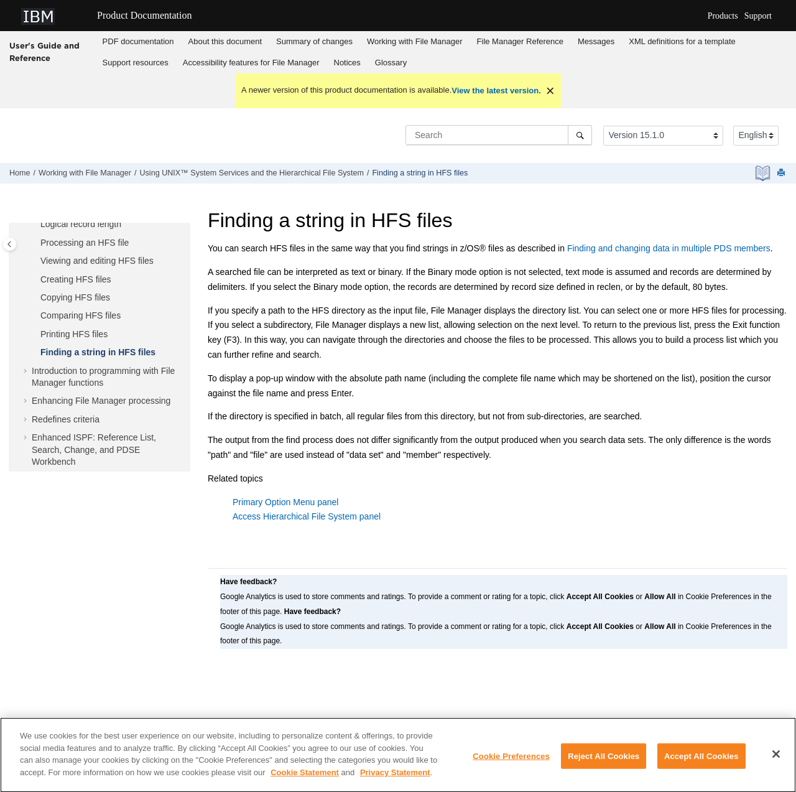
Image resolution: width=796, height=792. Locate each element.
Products (723, 16)
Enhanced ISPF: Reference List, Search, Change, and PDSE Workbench (94, 449)
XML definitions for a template (682, 41)
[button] (35, 224)
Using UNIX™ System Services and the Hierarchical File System (251, 173)
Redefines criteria (66, 419)
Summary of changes (314, 41)
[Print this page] (782, 173)
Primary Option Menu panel (285, 502)
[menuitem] (138, 41)
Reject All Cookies (603, 761)
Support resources (136, 62)
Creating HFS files (75, 279)
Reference (520, 41)
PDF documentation (138, 41)
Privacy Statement (395, 778)
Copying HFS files (75, 297)
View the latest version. (496, 90)
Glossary (391, 62)
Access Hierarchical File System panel (307, 516)
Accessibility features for (251, 62)
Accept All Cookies (701, 761)
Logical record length (80, 224)
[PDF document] (764, 173)
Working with (415, 41)
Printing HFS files (74, 334)
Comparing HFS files (80, 315)
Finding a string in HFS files (420, 173)
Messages (596, 41)
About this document (225, 41)
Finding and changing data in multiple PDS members (669, 248)
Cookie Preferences (511, 761)
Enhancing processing (101, 401)
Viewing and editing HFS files (97, 261)
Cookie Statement (305, 778)
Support (758, 16)
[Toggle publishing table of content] (9, 244)
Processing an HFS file (84, 243)
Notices (347, 62)
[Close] (776, 759)
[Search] (580, 135)
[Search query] (498, 135)
